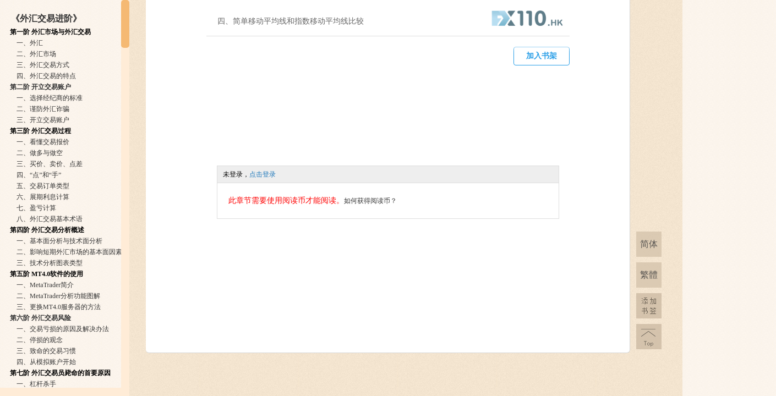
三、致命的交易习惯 (46, 351)
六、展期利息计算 (43, 197)
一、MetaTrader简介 (45, 285)
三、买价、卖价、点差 (50, 164)
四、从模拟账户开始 (46, 362)
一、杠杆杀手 (36, 384)
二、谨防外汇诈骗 (43, 109)
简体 (649, 244)
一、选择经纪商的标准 (50, 98)
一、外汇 (30, 43)
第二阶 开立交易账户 (40, 87)
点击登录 (262, 174)
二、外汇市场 (36, 54)
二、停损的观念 (40, 340)
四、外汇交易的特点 (46, 76)
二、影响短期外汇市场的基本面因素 (69, 252)
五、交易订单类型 (43, 186)
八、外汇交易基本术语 (50, 219)
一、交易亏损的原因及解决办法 (63, 329)
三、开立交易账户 (43, 120)
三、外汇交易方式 (43, 65)
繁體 (649, 274)
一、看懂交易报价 (43, 142)
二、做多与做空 (40, 153)
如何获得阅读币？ (370, 201)
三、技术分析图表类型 (50, 263)
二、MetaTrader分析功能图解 (58, 296)
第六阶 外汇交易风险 (40, 318)
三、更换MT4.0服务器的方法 (59, 307)
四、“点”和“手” (39, 175)
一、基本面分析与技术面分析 (59, 241)
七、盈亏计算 (36, 208)
